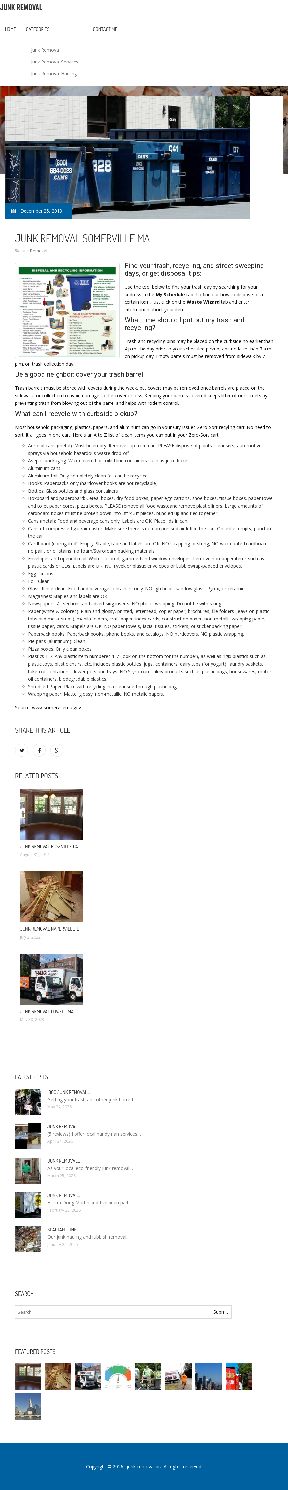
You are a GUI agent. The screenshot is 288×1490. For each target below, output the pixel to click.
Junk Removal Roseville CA (49, 846)
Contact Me (105, 29)
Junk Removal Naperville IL (49, 929)
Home (10, 29)
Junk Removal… (63, 1126)
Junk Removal (45, 50)
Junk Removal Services (54, 62)
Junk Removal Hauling (54, 73)
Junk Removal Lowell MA (47, 1011)
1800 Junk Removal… (68, 1092)
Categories (38, 29)
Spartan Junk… (63, 1230)
